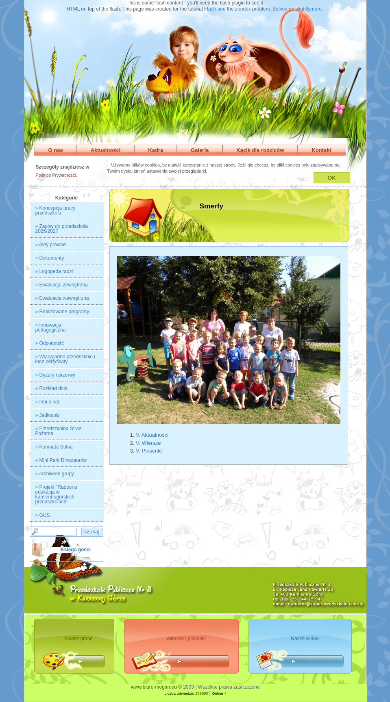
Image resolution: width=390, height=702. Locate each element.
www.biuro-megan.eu (154, 687)
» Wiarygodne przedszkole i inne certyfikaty (65, 359)
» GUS (42, 515)
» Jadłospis (47, 415)
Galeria (200, 150)
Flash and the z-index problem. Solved (246, 9)
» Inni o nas (48, 402)
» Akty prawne (50, 244)
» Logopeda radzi (65, 272)
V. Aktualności (152, 435)
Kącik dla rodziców (260, 150)
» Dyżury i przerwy (55, 375)
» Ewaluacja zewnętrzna (61, 285)
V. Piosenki (149, 451)
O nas (55, 150)
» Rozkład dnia (51, 388)
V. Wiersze (148, 443)
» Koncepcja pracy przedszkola (55, 210)
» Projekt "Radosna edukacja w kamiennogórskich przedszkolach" (65, 494)
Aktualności (106, 150)
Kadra (155, 150)
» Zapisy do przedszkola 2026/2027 (65, 228)
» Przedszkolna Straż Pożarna (65, 431)
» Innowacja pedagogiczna (65, 327)
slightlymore (309, 9)
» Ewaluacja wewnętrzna (62, 298)
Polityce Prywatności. (56, 175)
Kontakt (321, 150)
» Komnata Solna (65, 447)
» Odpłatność (49, 343)
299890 (201, 693)
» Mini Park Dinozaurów (61, 460)
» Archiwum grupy (65, 474)
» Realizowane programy (62, 311)
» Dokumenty (65, 258)
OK (332, 178)
